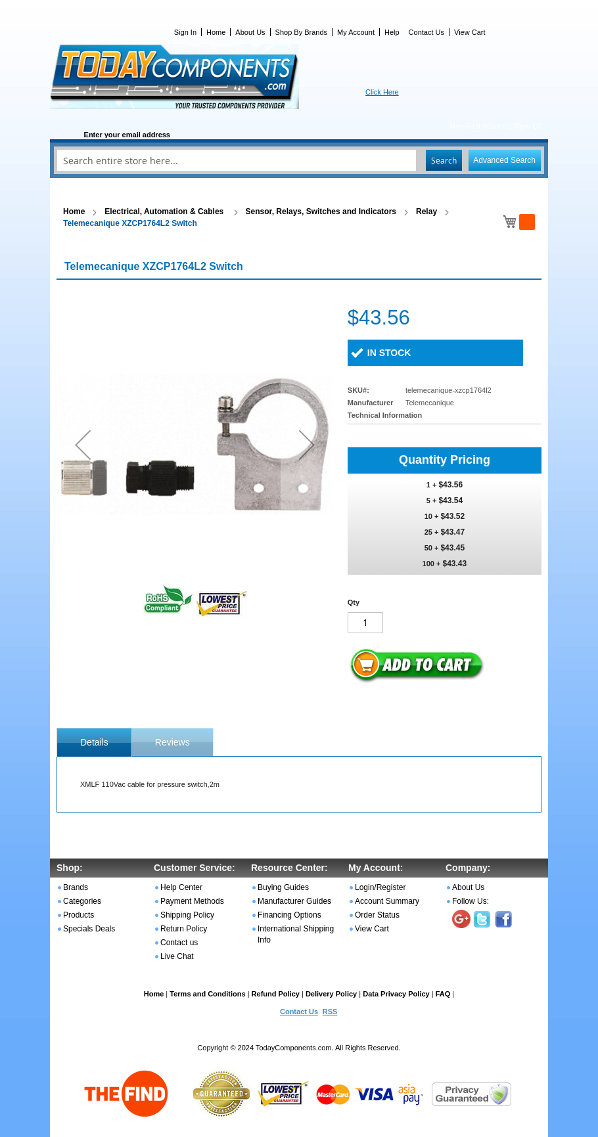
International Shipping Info (296, 934)
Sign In (185, 32)
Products (78, 915)
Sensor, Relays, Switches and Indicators (321, 211)
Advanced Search (504, 160)
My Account (356, 32)
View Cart (469, 32)
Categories (82, 901)
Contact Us (426, 32)
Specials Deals (89, 928)
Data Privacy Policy (396, 994)
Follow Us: (470, 901)
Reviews (172, 742)
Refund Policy (276, 994)
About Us (250, 32)
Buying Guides (283, 887)
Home (215, 32)
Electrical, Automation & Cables (164, 211)
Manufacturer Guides (294, 901)
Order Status (377, 915)
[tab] (94, 742)
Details (94, 742)
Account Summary (387, 901)
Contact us (179, 942)
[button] (83, 444)
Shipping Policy (187, 915)
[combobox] (299, 160)
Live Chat (177, 956)
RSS (330, 1011)
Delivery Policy (331, 994)
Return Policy (183, 928)
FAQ (443, 994)
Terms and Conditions (207, 994)
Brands (75, 887)
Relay (426, 211)
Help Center (181, 887)
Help (392, 32)
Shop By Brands (301, 32)
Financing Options (289, 915)
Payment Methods (192, 901)
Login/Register (380, 887)
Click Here (382, 92)
